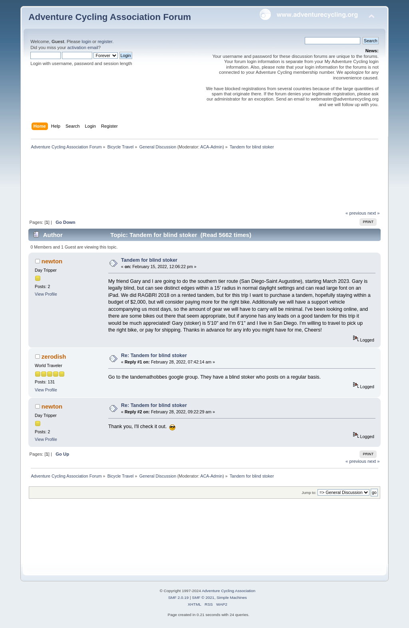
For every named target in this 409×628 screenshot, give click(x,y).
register (104, 41)
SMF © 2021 (203, 597)
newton (52, 261)
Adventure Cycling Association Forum (109, 17)
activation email (82, 47)
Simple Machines (231, 597)
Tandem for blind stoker (149, 260)
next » (373, 213)
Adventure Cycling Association (228, 591)
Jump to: (309, 492)
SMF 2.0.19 (178, 597)
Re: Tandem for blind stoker (154, 355)
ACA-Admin (212, 146)
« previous (355, 213)
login (86, 41)
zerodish (54, 356)
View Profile (46, 294)
